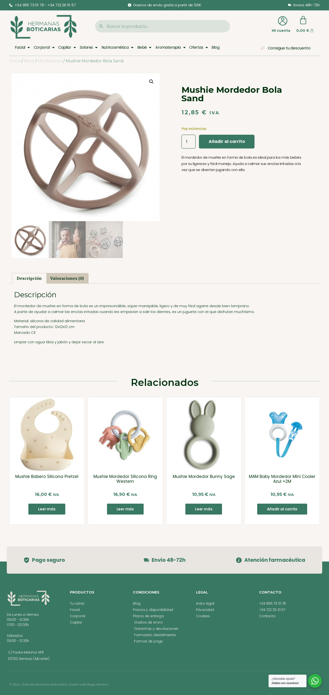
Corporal (44, 47)
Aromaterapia (170, 47)
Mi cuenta (281, 30)
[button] (151, 81)
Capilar (67, 47)
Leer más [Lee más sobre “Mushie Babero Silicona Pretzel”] (46, 509)
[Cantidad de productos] (188, 141)
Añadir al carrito (227, 141)
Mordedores (50, 61)
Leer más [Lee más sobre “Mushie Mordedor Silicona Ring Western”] (125, 509)
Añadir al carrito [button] (282, 509)
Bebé (144, 47)
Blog (215, 47)
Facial (22, 47)
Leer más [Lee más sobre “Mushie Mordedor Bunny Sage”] (203, 509)
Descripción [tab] (29, 278)
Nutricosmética (117, 47)
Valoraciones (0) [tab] (67, 278)
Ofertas (198, 47)
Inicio (15, 61)
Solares (89, 47)
